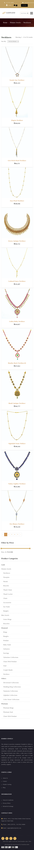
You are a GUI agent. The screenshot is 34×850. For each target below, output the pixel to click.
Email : (5, 828)
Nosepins (5, 577)
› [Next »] (20, 534)
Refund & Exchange (8, 806)
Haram (4, 581)
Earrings (5, 653)
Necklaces (27, 22)
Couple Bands (7, 670)
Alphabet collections (9, 695)
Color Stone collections (10, 699)
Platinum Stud (7, 712)
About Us (5, 778)
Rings (4, 632)
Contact (5, 781)
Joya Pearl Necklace (17, 201)
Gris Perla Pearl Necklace (17, 160)
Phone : (5, 824)
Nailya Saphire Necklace (17, 484)
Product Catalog (7, 784)
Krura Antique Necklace (17, 241)
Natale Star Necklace (17, 80)
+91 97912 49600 (20, 824)
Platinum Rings (7, 708)
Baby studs (6, 644)
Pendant (5, 640)
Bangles (5, 611)
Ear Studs (5, 607)
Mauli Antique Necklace (17, 403)
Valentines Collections (9, 657)
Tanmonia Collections (9, 691)
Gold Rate (24, 5)
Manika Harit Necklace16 (17, 363)
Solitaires (5, 649)
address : (5, 818)
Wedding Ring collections (11, 687)
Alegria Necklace (17, 120)
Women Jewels (15, 22)
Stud (3, 666)
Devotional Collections (10, 682)
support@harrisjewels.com (14, 828)
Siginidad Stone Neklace (16, 443)
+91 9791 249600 (9, 2)
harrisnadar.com (23, 841)
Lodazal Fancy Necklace (16, 281)
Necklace (5, 674)
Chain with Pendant (9, 716)
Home (5, 22)
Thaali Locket (7, 594)
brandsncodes (25, 844)
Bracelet (5, 585)
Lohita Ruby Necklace (17, 321)
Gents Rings (6, 619)
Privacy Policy (7, 803)
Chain (4, 598)
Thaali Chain (6, 590)
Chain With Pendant (9, 661)
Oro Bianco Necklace (17, 524)
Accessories (6, 602)
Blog (4, 787)
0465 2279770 (11, 824)
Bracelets (5, 623)
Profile (9, 5)
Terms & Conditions (8, 800)
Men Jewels (5, 615)
